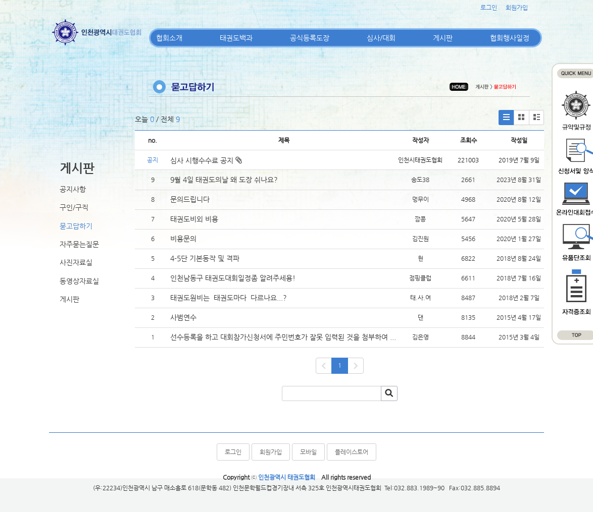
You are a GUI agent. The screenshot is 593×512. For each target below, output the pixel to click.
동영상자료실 (79, 281)
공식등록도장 (309, 38)
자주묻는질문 (79, 244)
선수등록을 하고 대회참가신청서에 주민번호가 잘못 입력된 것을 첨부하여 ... (283, 337)
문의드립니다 (190, 199)
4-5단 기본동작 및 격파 (205, 258)
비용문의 (183, 239)
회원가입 (517, 7)
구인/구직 (74, 207)
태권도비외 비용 (194, 219)
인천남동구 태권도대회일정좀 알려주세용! (232, 278)
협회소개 (169, 38)
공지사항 (73, 189)
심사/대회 (381, 38)
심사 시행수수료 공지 (206, 160)
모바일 (308, 452)
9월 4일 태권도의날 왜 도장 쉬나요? (224, 180)
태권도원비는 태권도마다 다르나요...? (228, 298)
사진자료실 (76, 262)
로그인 (488, 7)
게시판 (443, 38)
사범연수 (183, 317)
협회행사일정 (509, 38)
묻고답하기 (76, 226)
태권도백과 (236, 38)
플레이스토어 (351, 452)
